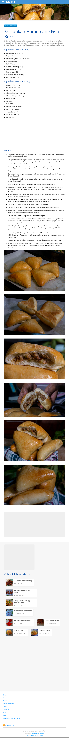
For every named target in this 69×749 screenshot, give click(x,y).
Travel (4, 715)
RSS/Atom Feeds (9, 725)
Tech (4, 712)
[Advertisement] (34, 524)
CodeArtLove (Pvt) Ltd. (38, 733)
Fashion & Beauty (8, 704)
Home (4, 695)
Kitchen (5, 706)
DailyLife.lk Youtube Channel (11, 718)
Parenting (6, 709)
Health (5, 701)
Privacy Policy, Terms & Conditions (34, 735)
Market (5, 698)
